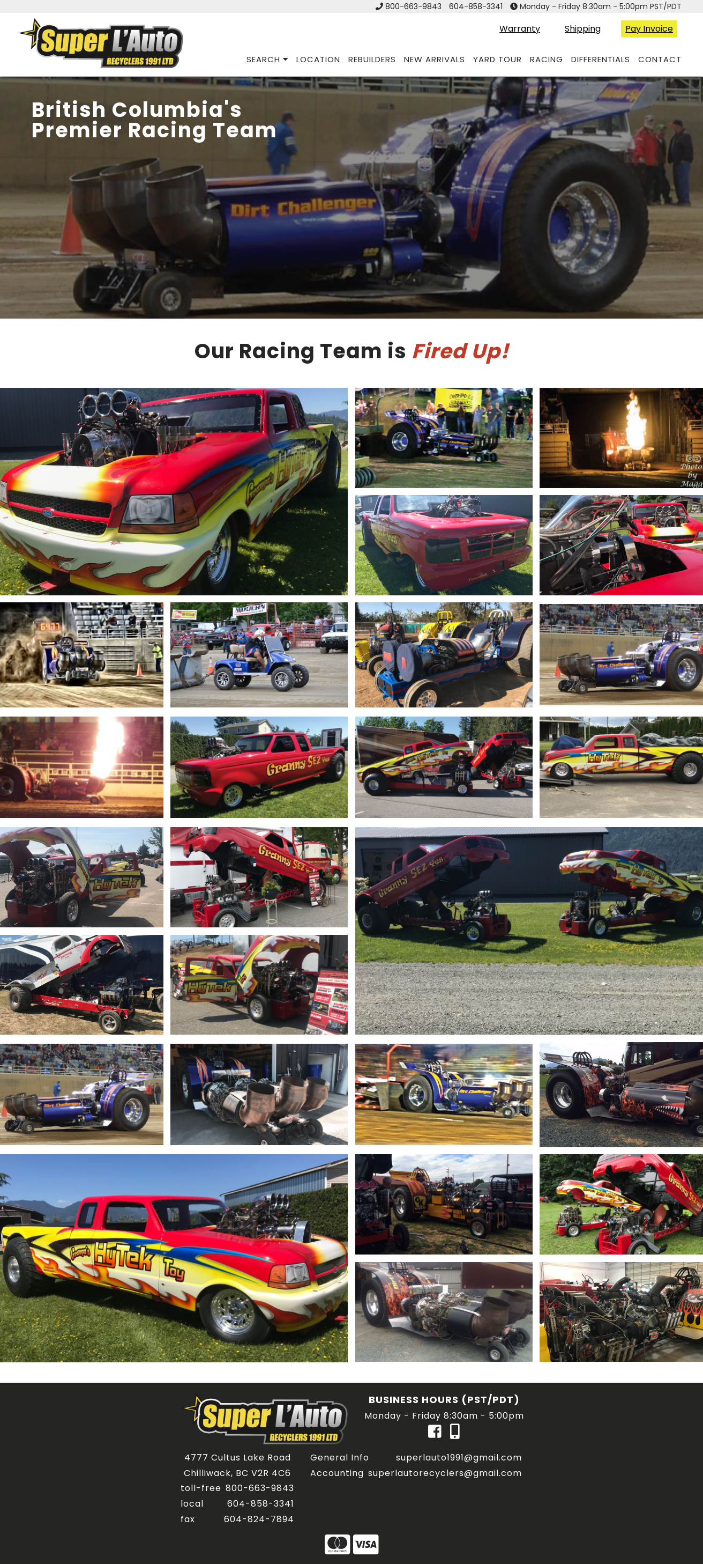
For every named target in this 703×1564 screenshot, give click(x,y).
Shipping (583, 29)
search (267, 59)
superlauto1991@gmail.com (459, 1457)
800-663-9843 (413, 6)
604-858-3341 (476, 6)
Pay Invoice (649, 29)
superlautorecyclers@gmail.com (445, 1473)
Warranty (519, 29)
